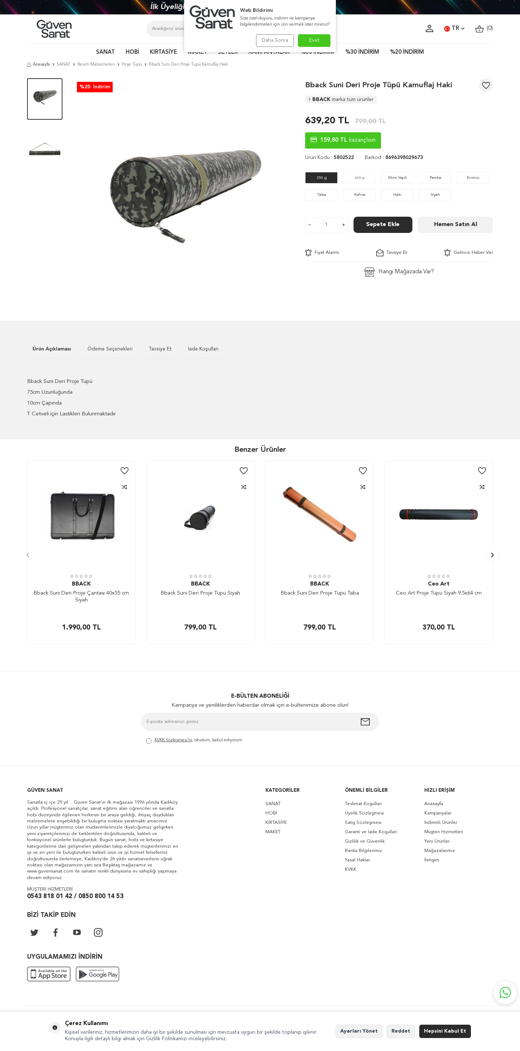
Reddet (400, 1031)
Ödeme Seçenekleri (110, 349)
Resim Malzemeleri (96, 64)
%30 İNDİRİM (362, 52)
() (484, 28)
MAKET (197, 52)
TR (454, 29)
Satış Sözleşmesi (363, 822)
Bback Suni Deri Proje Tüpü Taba (320, 593)
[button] (28, 555)
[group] (183, 188)
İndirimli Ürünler (440, 822)
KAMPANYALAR (269, 52)
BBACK (341, 99)
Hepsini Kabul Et (445, 1031)
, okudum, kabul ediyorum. (194, 740)
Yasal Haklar (357, 860)
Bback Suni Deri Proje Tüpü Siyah (200, 593)
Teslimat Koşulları (363, 804)
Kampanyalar (437, 813)
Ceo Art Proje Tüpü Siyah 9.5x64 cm (439, 593)
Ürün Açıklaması (51, 349)
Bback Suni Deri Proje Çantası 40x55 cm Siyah (81, 597)
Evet (314, 40)
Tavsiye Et (391, 252)
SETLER (228, 52)
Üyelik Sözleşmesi (364, 813)
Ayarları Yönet (359, 1031)
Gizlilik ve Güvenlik (365, 841)
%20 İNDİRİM (407, 52)
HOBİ (132, 52)
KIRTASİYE (163, 52)
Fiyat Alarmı (322, 252)
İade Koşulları (203, 349)
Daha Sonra (273, 40)
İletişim (431, 860)
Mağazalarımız (439, 850)
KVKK (350, 869)
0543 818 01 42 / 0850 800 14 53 (75, 896)
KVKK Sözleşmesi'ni (173, 740)
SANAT (105, 52)
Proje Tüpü (132, 64)
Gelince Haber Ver (468, 252)
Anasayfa (38, 64)
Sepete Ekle (382, 225)
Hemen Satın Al (455, 225)
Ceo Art (439, 584)
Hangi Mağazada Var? (399, 272)
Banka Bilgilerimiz (363, 850)
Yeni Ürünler (437, 841)
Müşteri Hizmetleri (443, 832)
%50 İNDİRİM (317, 52)
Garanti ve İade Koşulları (371, 832)
